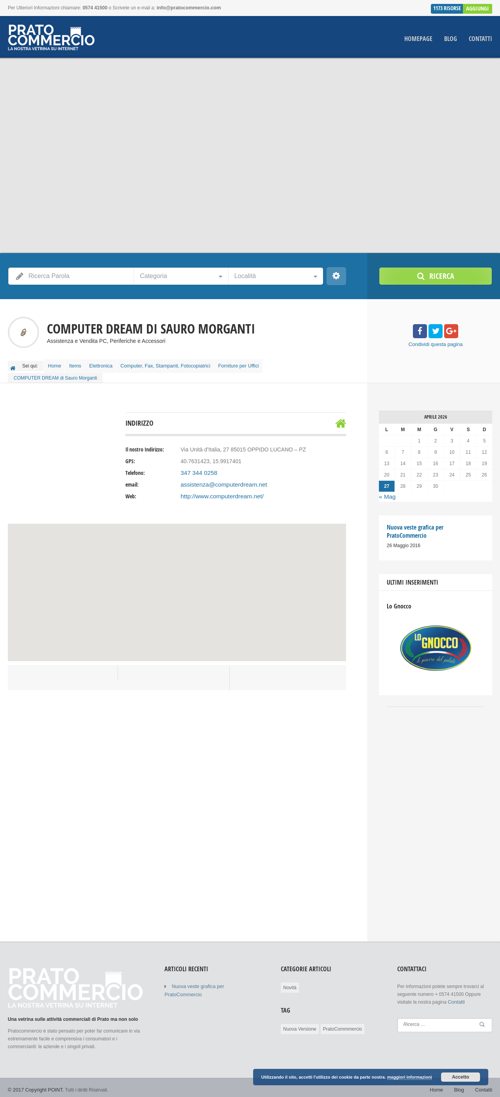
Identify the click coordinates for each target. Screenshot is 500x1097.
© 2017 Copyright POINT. (34, 1085)
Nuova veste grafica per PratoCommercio (215, 982)
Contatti (480, 38)
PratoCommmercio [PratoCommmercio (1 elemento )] (342, 1024)
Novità (289, 983)
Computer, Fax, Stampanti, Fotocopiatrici (174, 364)
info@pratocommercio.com (187, 8)
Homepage (418, 38)
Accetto (460, 1077)
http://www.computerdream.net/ (218, 493)
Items (80, 364)
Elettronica (109, 364)
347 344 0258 (197, 469)
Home (56, 364)
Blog (450, 38)
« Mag (386, 493)
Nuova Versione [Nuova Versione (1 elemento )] (299, 1024)
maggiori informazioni (409, 1077)
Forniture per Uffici (249, 364)
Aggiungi (478, 7)
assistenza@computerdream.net (219, 481)
